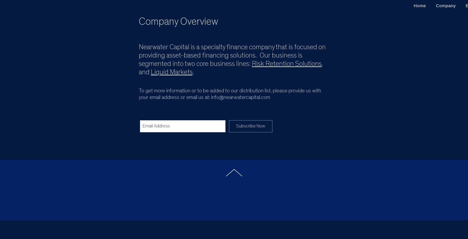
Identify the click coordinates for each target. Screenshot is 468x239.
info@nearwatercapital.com (240, 97)
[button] (446, 5)
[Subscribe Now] (250, 126)
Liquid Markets (172, 72)
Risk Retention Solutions (287, 63)
